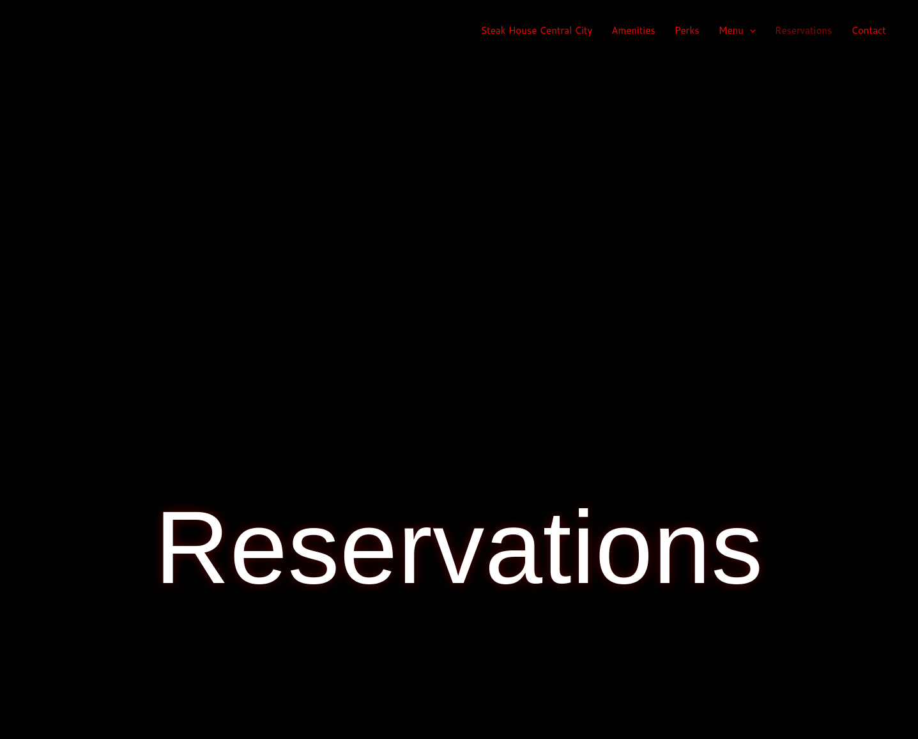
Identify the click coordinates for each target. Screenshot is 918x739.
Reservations (803, 30)
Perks (687, 30)
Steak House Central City (536, 30)
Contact (868, 30)
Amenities (633, 30)
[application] (750, 31)
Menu (737, 31)
